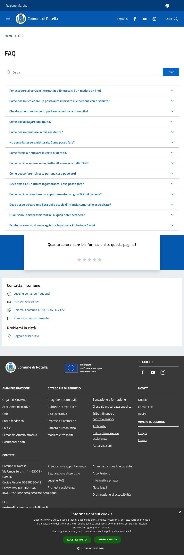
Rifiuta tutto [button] (107, 539)
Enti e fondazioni (13, 420)
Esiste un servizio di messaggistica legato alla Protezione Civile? (52, 225)
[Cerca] (175, 18)
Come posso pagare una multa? (30, 121)
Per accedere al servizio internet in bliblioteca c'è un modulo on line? (55, 90)
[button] (92, 548)
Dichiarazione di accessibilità (112, 494)
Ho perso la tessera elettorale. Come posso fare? (42, 142)
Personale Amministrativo (19, 434)
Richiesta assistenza (61, 487)
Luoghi (142, 433)
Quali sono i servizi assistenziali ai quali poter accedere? (47, 214)
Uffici (5, 413)
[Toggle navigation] (7, 18)
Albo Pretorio (101, 473)
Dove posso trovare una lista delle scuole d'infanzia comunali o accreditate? (60, 204)
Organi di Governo (14, 399)
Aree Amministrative (16, 406)
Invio (171, 72)
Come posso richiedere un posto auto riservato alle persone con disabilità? (59, 101)
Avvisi (142, 413)
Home (9, 35)
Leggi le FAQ (56, 480)
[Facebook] (133, 18)
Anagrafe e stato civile (62, 399)
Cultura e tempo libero (62, 406)
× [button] (179, 512)
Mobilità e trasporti (60, 434)
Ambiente (99, 426)
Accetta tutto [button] (77, 539)
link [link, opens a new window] (130, 531)
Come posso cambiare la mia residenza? (36, 132)
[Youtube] (143, 18)
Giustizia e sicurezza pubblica (112, 406)
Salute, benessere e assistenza (106, 436)
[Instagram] (153, 18)
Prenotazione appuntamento (67, 466)
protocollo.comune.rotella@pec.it (25, 507)
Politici (6, 427)
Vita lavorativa (57, 413)
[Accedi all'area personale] (167, 5)
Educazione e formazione (109, 399)
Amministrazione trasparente (112, 466)
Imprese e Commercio (62, 420)
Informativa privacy (106, 480)
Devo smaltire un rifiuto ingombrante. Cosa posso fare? (46, 183)
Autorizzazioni (102, 445)
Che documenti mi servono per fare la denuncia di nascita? (48, 111)
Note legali (100, 487)
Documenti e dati (13, 441)
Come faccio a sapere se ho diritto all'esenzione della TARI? (48, 163)
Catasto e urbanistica (62, 427)
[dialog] (92, 531)
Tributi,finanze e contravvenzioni (103, 416)
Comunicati (145, 406)
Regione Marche (16, 5)
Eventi (142, 440)
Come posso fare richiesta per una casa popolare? (42, 173)
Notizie (142, 399)
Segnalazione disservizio (64, 473)
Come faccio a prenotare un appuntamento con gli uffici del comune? (55, 194)
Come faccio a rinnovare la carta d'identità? (38, 152)
